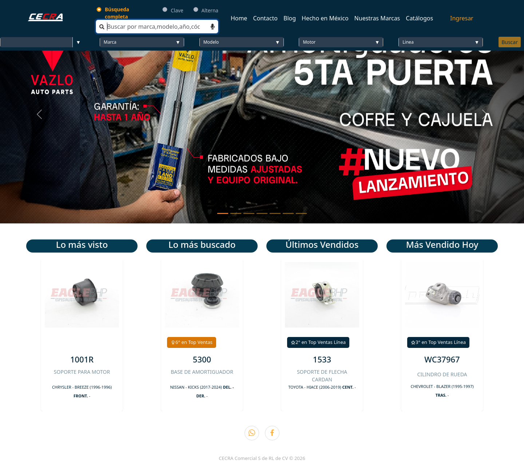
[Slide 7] (301, 213)
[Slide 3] (248, 213)
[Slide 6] (288, 213)
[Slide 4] (262, 213)
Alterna (210, 10)
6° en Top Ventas (192, 342)
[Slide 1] (222, 213)
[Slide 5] (275, 213)
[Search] (157, 26)
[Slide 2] (235, 213)
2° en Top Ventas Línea (318, 342)
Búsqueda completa (117, 13)
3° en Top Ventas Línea (438, 342)
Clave (177, 10)
